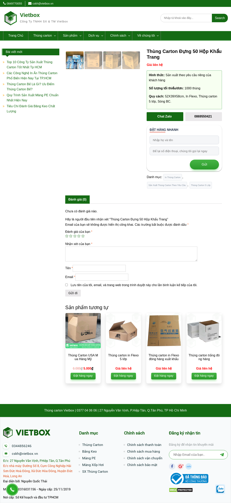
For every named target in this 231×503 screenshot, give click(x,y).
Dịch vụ (93, 35)
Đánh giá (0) (77, 199)
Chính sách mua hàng (143, 451)
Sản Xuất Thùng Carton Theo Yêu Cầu (167, 185)
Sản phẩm (70, 35)
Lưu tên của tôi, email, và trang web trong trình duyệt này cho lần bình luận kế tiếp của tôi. (134, 285)
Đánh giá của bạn (78, 231)
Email (70, 277)
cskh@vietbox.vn (43, 3)
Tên (69, 268)
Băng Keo (89, 451)
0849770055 (14, 3)
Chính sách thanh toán (144, 445)
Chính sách (118, 35)
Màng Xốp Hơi (93, 465)
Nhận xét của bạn (78, 244)
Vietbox (30, 15)
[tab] (77, 199)
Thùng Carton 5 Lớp (201, 185)
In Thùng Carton (172, 177)
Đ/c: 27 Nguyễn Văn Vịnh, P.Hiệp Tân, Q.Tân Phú (36, 461)
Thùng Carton (92, 445)
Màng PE (89, 458)
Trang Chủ (15, 35)
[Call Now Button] (12, 490)
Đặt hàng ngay (83, 375)
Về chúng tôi (146, 35)
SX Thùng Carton (95, 471)
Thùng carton (42, 35)
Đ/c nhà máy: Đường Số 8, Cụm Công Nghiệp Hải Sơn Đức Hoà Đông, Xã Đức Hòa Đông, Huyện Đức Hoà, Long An (38, 471)
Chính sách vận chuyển (144, 458)
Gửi (204, 164)
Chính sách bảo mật (142, 465)
